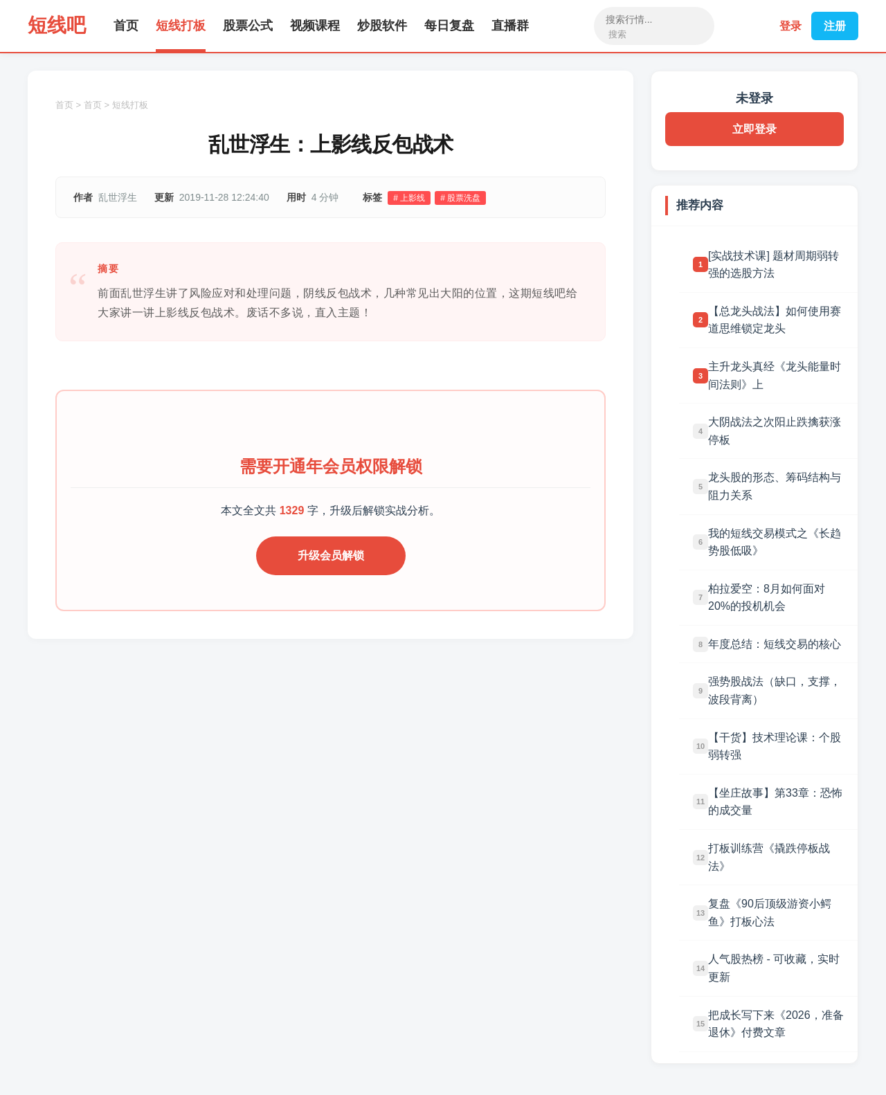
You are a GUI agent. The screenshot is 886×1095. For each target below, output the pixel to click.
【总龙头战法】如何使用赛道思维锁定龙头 (774, 320)
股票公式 (248, 26)
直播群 (510, 26)
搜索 (617, 34)
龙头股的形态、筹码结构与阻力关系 (774, 486)
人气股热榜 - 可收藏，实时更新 (774, 968)
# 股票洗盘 (460, 198)
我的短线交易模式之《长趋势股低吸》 (774, 542)
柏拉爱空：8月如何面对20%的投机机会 (766, 598)
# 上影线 (409, 198)
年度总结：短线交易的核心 (774, 644)
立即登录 (754, 129)
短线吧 (57, 25)
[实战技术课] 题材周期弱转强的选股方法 (773, 265)
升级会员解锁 (331, 555)
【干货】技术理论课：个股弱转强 (774, 746)
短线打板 (181, 26)
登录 (790, 26)
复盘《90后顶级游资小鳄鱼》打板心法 (769, 912)
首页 (126, 26)
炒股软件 (382, 26)
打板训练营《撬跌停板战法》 (769, 857)
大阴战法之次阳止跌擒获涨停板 (774, 431)
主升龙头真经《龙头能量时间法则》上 (774, 375)
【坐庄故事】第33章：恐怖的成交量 (775, 802)
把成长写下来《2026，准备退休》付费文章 (776, 1024)
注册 (835, 26)
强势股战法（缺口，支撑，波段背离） (774, 690)
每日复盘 (449, 26)
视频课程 (315, 26)
